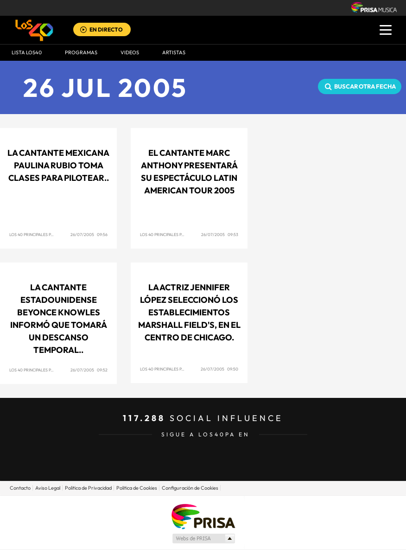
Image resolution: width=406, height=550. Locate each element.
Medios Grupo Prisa (203, 538)
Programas (81, 52)
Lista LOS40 (27, 52)
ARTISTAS (173, 52)
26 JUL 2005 (105, 87)
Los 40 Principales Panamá (37, 234)
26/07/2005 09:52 (89, 369)
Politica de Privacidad (88, 488)
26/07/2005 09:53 (219, 234)
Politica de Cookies (136, 488)
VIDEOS (130, 52)
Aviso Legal (47, 488)
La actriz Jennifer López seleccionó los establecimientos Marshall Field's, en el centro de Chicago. (189, 312)
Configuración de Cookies (190, 488)
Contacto (20, 488)
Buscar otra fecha (365, 86)
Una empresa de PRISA (203, 516)
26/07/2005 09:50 (219, 368)
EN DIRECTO (106, 29)
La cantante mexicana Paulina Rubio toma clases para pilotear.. (58, 165)
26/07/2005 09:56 (89, 234)
